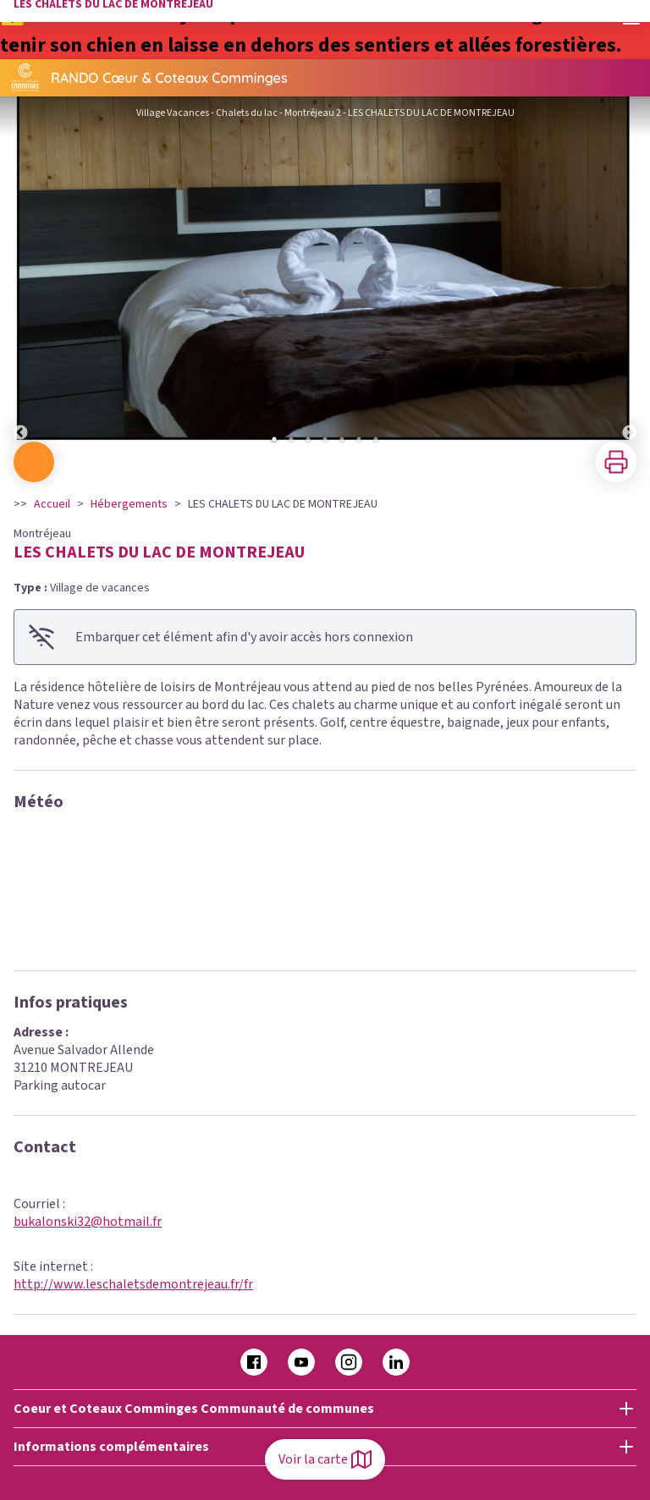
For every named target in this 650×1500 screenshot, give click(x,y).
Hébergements (129, 504)
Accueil (52, 504)
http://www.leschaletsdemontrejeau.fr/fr (133, 1284)
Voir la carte (325, 1459)
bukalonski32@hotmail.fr (88, 1221)
